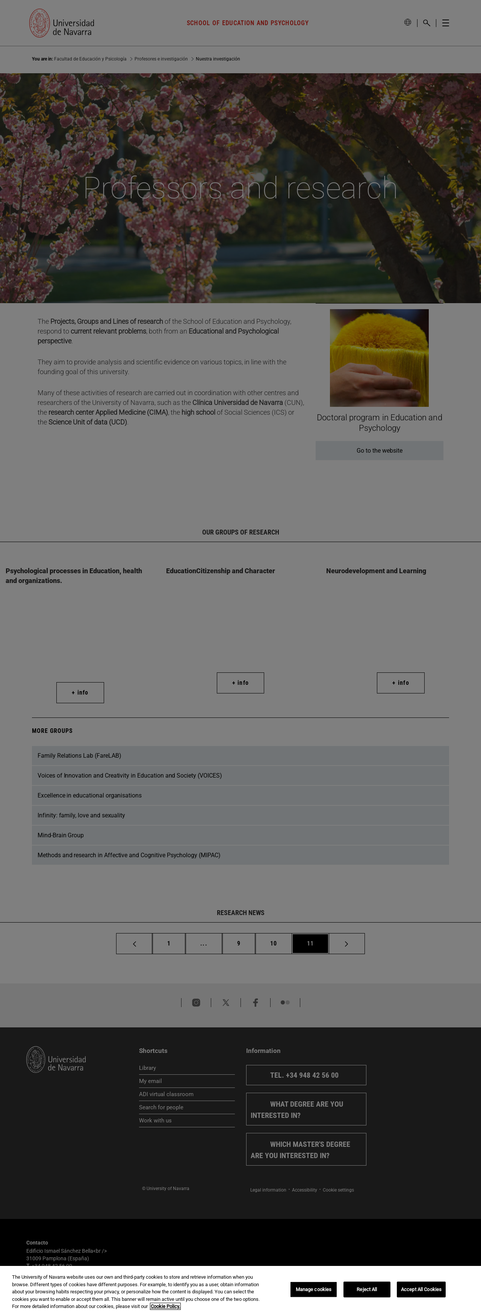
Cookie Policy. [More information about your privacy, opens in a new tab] (165, 1306)
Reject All (367, 1289)
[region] (240, 1290)
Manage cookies (314, 1289)
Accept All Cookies (421, 1289)
